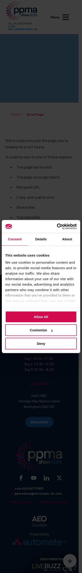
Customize (41, 330)
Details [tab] (41, 239)
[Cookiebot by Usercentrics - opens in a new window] (58, 226)
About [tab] (67, 239)
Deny (41, 343)
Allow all (41, 317)
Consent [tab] (15, 239)
